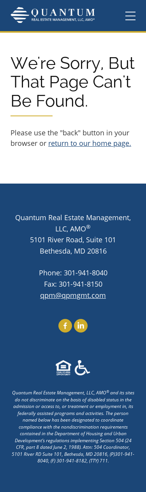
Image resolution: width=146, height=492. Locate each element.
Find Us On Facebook (65, 326)
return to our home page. (89, 143)
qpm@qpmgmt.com (73, 295)
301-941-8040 (85, 272)
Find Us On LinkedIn (81, 326)
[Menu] (130, 16)
